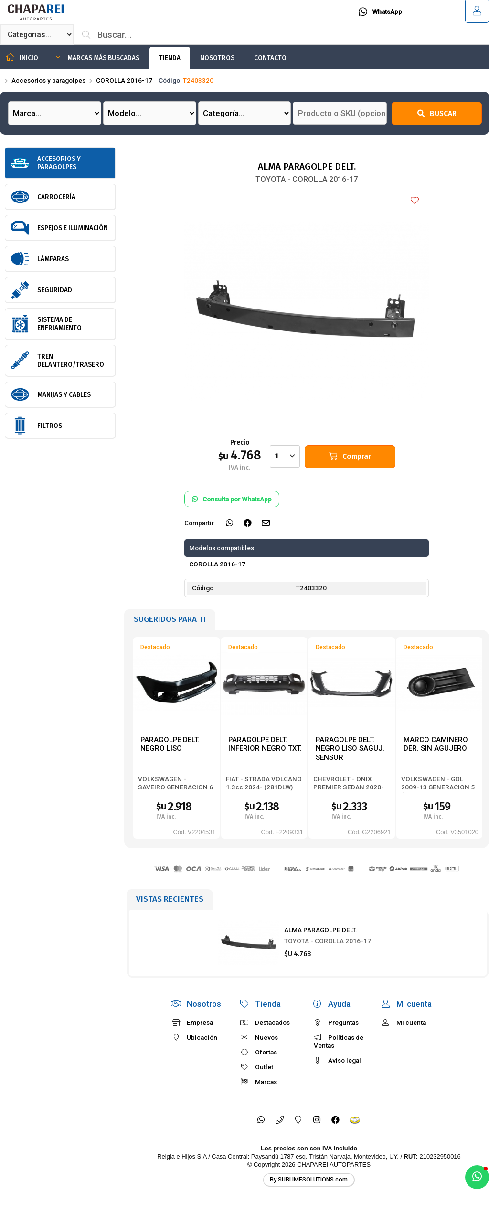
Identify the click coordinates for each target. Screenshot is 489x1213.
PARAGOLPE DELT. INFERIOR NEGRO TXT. (265, 744)
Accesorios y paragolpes (48, 80)
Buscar (437, 113)
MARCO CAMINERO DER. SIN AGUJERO (436, 744)
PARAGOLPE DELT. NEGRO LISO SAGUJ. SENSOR (350, 748)
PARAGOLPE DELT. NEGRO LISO (170, 744)
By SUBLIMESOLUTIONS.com (309, 1179)
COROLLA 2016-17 (124, 80)
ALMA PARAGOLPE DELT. (320, 930)
